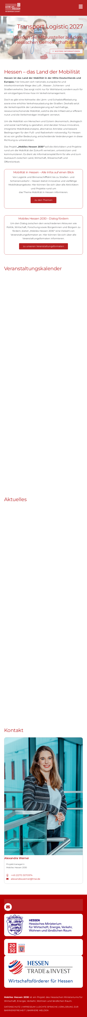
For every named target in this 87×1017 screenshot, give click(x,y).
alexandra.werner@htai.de (25, 879)
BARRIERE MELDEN (38, 1010)
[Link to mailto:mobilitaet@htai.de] (8, 907)
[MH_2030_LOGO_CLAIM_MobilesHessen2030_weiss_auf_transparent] (12, 1)
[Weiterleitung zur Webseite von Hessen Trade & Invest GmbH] (43, 972)
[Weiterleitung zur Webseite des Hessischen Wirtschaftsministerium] (43, 925)
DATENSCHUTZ (12, 1006)
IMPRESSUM (28, 1006)
